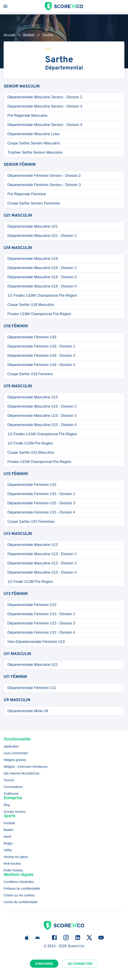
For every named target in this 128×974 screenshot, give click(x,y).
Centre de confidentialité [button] (21, 902)
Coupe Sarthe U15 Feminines (31, 521)
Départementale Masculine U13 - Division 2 (42, 554)
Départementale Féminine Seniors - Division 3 (44, 185)
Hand (7, 836)
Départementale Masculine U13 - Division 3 (42, 563)
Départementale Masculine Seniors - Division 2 (44, 97)
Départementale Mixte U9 (27, 711)
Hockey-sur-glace (16, 857)
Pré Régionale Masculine (27, 115)
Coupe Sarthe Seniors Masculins (33, 143)
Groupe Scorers (15, 811)
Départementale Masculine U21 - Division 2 (42, 236)
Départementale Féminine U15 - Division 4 (41, 512)
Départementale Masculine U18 (32, 258)
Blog (7, 805)
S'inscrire (44, 963)
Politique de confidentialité (22, 888)
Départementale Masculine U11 (32, 665)
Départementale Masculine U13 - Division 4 (42, 572)
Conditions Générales (19, 882)
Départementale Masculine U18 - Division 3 (42, 277)
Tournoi (9, 780)
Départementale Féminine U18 (31, 337)
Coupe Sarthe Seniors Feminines (33, 203)
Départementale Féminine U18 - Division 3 (41, 355)
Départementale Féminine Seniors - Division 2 (44, 175)
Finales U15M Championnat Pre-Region (39, 462)
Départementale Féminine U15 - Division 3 (41, 503)
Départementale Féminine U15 (31, 485)
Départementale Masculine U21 (32, 226)
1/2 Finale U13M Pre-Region (30, 582)
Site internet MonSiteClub (21, 773)
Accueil (9, 35)
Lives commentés (16, 753)
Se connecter (80, 963)
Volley (8, 850)
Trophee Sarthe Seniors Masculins (34, 152)
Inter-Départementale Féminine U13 (36, 642)
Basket (28, 35)
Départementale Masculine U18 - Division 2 (42, 268)
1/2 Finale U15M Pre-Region (30, 443)
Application (11, 746)
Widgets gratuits (15, 760)
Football (9, 823)
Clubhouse (11, 793)
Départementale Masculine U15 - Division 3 (42, 415)
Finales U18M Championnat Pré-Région (39, 314)
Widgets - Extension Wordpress (26, 766)
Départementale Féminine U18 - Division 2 (41, 346)
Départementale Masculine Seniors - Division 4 (44, 125)
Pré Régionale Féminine (26, 194)
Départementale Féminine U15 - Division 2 (41, 494)
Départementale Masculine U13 (32, 545)
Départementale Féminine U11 (31, 688)
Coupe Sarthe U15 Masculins (30, 452)
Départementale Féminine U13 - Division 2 (41, 614)
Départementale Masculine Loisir (33, 134)
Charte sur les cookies (19, 895)
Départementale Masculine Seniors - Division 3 (44, 106)
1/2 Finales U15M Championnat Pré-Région (42, 434)
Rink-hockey (12, 863)
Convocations (13, 787)
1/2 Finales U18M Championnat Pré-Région (42, 295)
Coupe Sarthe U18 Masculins (30, 305)
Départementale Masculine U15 (32, 397)
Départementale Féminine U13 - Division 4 (41, 632)
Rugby (8, 843)
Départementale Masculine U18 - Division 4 (42, 286)
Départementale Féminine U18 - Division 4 (41, 365)
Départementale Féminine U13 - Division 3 (41, 623)
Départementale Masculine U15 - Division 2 (42, 406)
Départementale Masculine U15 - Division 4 (42, 425)
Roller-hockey (13, 870)
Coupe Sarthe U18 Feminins (30, 374)
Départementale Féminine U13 (31, 605)
